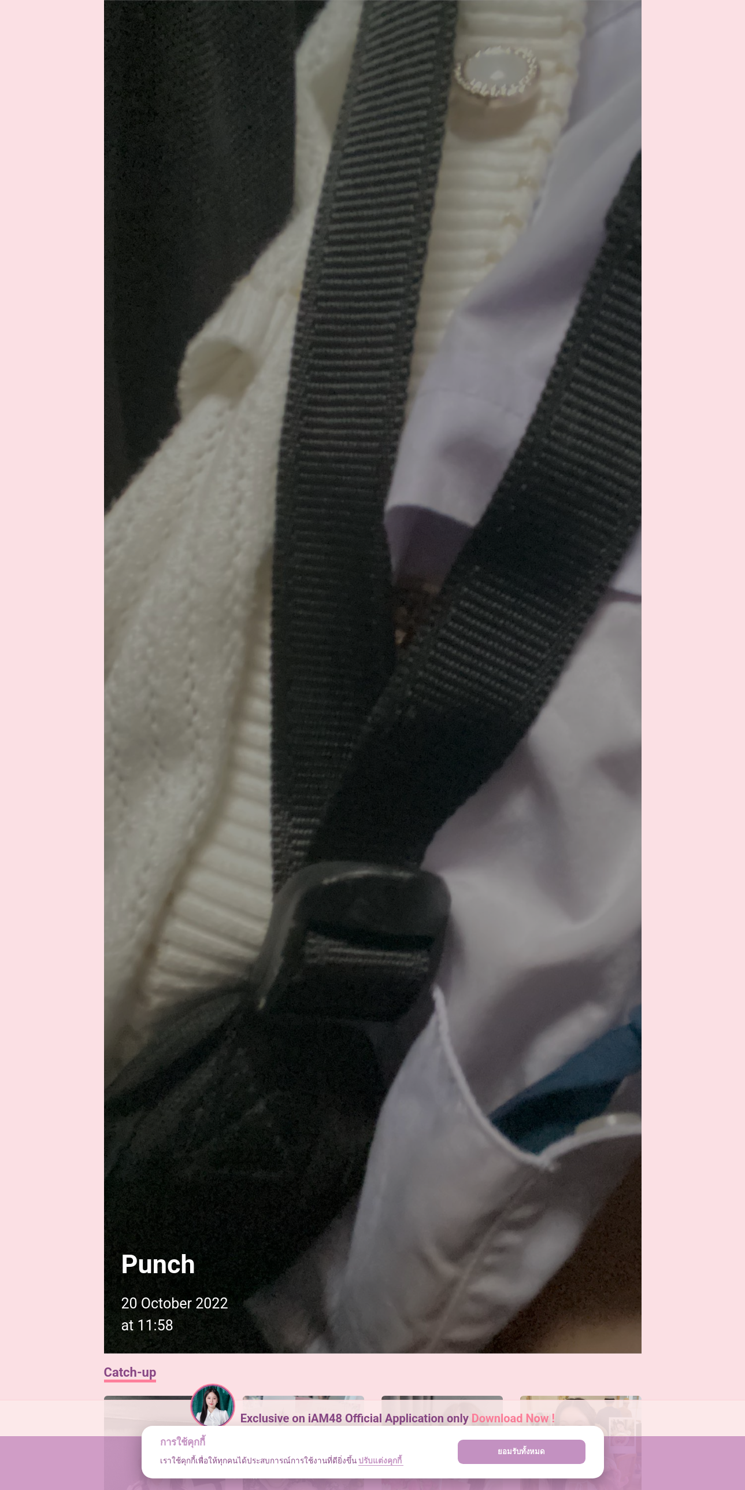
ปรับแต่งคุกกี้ (380, 1460)
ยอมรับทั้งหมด (521, 1451)
